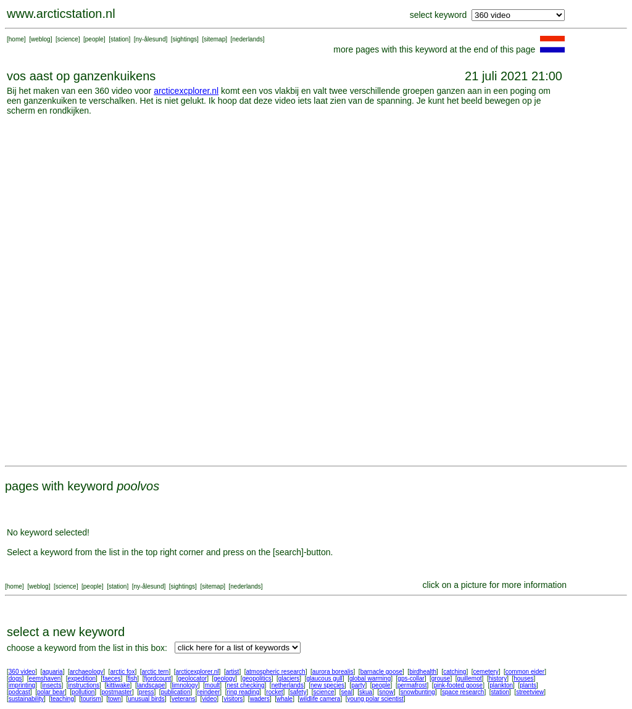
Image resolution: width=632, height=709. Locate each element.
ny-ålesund (151, 39)
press (146, 692)
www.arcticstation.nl (61, 13)
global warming (370, 678)
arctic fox (122, 671)
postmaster (116, 692)
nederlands (247, 39)
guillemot (469, 678)
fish (133, 678)
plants (528, 685)
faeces (111, 678)
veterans (183, 698)
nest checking (245, 685)
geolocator (192, 678)
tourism (91, 698)
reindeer (209, 692)
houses (523, 678)
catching (454, 671)
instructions (84, 685)
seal (346, 692)
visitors (233, 698)
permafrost (412, 685)
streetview (530, 692)
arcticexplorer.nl (197, 671)
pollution (83, 692)
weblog (41, 39)
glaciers (288, 678)
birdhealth (422, 671)
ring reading (243, 692)
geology (224, 678)
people (94, 39)
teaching (62, 698)
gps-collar (410, 678)
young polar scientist (375, 698)
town (114, 698)
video (209, 698)
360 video (22, 671)
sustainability (26, 698)
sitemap (214, 39)
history (498, 678)
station (119, 39)
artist (232, 671)
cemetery (486, 671)
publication (176, 692)
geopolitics (256, 678)
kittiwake (118, 685)
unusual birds (146, 698)
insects (51, 685)
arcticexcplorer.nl (186, 91)
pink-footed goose (458, 685)
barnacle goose (381, 671)
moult (212, 685)
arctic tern (155, 671)
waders (260, 698)
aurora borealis (333, 671)
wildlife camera (319, 698)
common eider (524, 671)
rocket (274, 692)
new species (327, 685)
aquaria (52, 671)
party (358, 685)
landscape (151, 685)
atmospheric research (276, 671)
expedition (81, 678)
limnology (185, 685)
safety (298, 692)
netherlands (288, 685)
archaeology (86, 671)
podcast (19, 692)
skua (365, 692)
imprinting (22, 685)
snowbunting (418, 692)
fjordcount (157, 678)
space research (463, 692)
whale (284, 698)
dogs (15, 678)
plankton (501, 685)
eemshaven (45, 678)
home (16, 39)
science (67, 39)
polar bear (51, 692)
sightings (185, 39)
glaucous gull (324, 678)
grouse (441, 678)
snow (386, 692)
